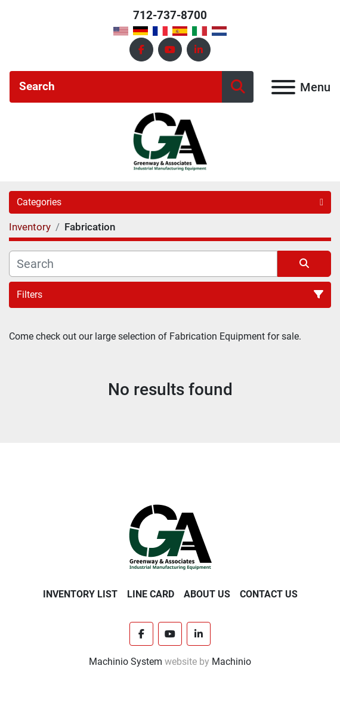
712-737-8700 (170, 15)
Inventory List (80, 594)
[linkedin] (199, 49)
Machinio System (125, 661)
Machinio (231, 661)
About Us (207, 594)
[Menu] (283, 87)
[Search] (116, 87)
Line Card (150, 594)
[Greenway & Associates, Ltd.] (170, 537)
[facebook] (141, 49)
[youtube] (170, 49)
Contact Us (269, 594)
